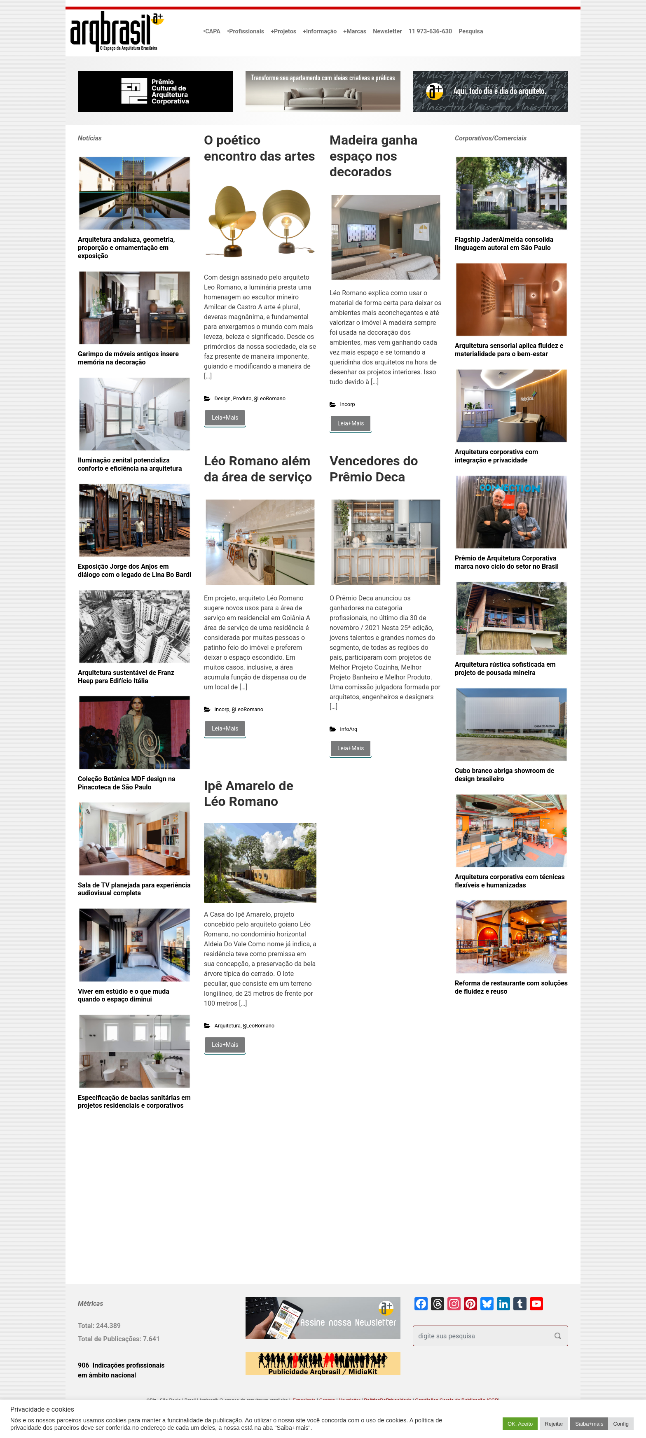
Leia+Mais (225, 417)
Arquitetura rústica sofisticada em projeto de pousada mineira (505, 669)
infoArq (349, 729)
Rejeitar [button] (554, 1424)
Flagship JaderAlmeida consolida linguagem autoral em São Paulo (504, 244)
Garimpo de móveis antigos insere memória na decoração (128, 358)
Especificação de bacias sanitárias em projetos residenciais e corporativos (134, 1102)
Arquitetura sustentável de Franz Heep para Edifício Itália (126, 677)
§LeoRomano (270, 398)
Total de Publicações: (110, 1339)
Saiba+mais (589, 1424)
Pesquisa (471, 31)
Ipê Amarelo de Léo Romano (248, 793)
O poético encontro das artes (259, 147)
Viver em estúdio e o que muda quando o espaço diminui (123, 995)
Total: (87, 1326)
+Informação (320, 31)
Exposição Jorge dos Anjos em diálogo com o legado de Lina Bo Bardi (134, 571)
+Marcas (354, 31)
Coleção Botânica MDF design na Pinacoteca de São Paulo (126, 783)
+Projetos (283, 31)
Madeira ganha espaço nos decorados (374, 156)
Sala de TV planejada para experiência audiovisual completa (134, 889)
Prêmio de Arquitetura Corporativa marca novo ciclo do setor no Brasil (507, 562)
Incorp (347, 404)
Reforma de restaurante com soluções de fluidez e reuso (511, 987)
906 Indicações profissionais (121, 1365)
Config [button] (621, 1424)
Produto (242, 398)
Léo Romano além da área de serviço (258, 468)
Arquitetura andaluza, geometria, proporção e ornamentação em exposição (126, 248)
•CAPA (211, 31)
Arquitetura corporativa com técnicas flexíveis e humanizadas (510, 881)
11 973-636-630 (430, 31)
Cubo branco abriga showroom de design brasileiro (504, 775)
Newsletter (387, 31)
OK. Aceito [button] (520, 1424)
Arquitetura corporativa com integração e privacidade (496, 456)
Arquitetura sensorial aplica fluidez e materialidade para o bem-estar (509, 350)
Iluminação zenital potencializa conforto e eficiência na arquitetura (130, 464)
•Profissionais (245, 31)
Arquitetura (228, 1025)
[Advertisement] (129, 1210)
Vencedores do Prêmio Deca (374, 468)
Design (223, 398)
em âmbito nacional (107, 1375)
